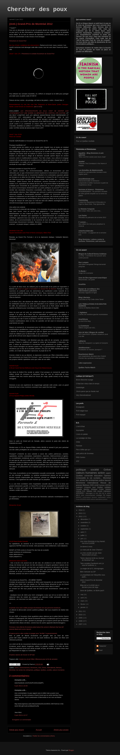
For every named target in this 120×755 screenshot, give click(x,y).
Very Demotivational (83, 395)
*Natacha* (102, 646)
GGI (39, 667)
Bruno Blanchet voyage (84, 380)
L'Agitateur (83, 312)
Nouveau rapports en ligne (88, 293)
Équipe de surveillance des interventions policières (89, 290)
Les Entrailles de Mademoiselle (91, 170)
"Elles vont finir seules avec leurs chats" (92, 157)
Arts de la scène (105, 493)
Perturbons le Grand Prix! (17, 41)
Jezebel (81, 161)
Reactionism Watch (86, 354)
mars (83, 601)
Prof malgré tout (82, 411)
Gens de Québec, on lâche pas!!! (92, 590)
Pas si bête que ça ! (83, 450)
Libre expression (85, 363)
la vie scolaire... (94, 478)
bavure (108, 480)
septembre (85, 529)
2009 (81, 618)
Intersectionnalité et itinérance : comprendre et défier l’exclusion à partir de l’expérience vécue (93, 183)
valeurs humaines (58, 670)
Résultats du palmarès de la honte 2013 (92, 217)
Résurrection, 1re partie (87, 280)
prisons (105, 499)
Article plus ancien (61, 730)
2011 (81, 611)
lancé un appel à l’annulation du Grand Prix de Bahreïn (37, 289)
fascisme (94, 497)
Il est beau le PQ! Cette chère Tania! (91, 299)
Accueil (39, 730)
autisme (92, 499)
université (88, 475)
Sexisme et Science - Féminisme (91, 189)
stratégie (99, 495)
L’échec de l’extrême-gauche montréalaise (93, 314)
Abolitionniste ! (84, 348)
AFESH (108, 485)
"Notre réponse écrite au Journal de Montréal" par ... (92, 559)
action (17, 667)
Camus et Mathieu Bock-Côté (89, 308)
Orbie (78, 442)
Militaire (89, 491)
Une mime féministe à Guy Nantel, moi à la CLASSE (92, 542)
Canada (79, 489)
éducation (98, 475)
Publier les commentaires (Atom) (44, 736)
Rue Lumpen (83, 262)
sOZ (77, 461)
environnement (24, 667)
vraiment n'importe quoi (86, 487)
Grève (44, 667)
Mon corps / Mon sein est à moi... (90, 211)
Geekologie (80, 387)
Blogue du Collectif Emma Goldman (92, 254)
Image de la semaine (86, 273)
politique (37, 670)
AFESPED (80, 493)
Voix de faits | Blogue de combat (91, 332)
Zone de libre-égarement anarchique (93, 278)
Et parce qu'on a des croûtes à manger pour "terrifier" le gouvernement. (33, 633)
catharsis (82, 341)
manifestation (102, 497)
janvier (83, 607)
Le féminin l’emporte (87, 209)
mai (82, 594)
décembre (84, 519)
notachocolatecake (86, 231)
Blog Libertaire (84, 297)
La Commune (84, 326)
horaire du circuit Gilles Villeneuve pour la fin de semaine (38, 659)
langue (108, 495)
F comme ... (83, 222)
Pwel (100, 650)
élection (86, 489)
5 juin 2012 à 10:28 (21, 686)
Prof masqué (80, 415)
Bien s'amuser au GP (88, 572)
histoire (108, 489)
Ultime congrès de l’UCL (87, 328)
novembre (84, 522)
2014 (81, 510)
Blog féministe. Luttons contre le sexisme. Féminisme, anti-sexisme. (92, 240)
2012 (81, 516)
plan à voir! (37, 106)
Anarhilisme (83, 319)
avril (82, 598)
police (101, 480)
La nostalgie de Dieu (83, 438)
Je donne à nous (86, 546)
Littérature (107, 491)
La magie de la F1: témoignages (92, 568)
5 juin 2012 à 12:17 (21, 715)
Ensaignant (80, 407)
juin (82, 539)
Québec (43, 670)
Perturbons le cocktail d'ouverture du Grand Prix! (38, 54)
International (51, 667)
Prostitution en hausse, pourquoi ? (90, 349)
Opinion (107, 475)
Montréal (12, 670)
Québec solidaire (104, 487)
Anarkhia (82, 284)
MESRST (79, 497)
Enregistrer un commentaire (21, 720)
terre (82, 495)
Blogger (71, 750)
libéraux (59, 667)
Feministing (83, 200)
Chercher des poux (37, 9)
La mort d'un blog (84, 321)
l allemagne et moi (91, 493)
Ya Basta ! (82, 271)
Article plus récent (16, 730)
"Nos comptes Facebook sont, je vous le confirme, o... (92, 564)
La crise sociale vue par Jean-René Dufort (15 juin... (91, 554)
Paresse (79, 446)
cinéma (78, 491)
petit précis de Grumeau (85, 453)
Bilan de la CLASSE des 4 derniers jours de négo (89, 586)
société (49, 670)
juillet (83, 535)
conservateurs (86, 497)
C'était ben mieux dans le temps (87, 384)
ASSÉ (96, 485)
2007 (81, 624)
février (83, 604)
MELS (78, 495)
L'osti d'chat (80, 426)
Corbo (101, 489)
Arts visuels (97, 491)
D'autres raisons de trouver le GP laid (21, 655)
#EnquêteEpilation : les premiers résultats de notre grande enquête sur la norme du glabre (93, 193)
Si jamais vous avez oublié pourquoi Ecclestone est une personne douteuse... (35, 608)
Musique (94, 489)
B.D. (84, 491)
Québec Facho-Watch (87, 367)
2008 (81, 621)
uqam (108, 473)
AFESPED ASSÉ (85, 499)
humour (102, 485)
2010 (81, 615)
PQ (104, 495)
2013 (81, 513)
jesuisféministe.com (86, 179)
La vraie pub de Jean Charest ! (91, 550)
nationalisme (99, 499)
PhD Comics (80, 457)
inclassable (81, 478)
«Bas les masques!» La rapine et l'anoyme (93, 343)
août (82, 532)
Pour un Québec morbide (85, 141)
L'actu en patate (82, 434)
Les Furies (83, 215)
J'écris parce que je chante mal (87, 391)
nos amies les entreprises (24, 670)
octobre (83, 526)
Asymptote (80, 430)
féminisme (33, 667)
